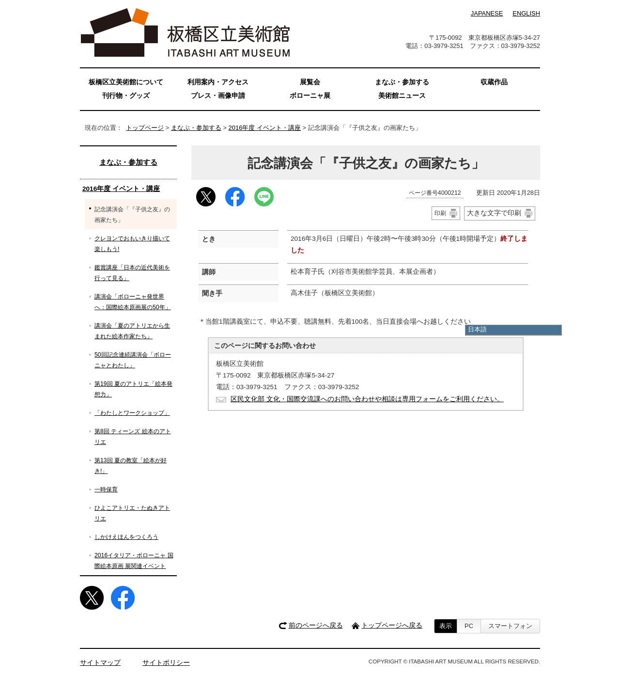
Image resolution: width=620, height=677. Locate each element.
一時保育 (106, 489)
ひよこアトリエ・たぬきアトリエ (132, 513)
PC (469, 626)
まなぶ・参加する (196, 127)
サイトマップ (100, 662)
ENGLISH (526, 13)
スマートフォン (510, 626)
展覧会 (310, 82)
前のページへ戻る (316, 625)
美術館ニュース (402, 95)
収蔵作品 (494, 82)
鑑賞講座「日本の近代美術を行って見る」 (132, 273)
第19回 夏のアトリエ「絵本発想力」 (133, 389)
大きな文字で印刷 (494, 213)
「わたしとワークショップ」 (132, 412)
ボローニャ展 (310, 95)
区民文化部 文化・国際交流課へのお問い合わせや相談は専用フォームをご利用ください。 (367, 399)
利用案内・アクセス (217, 82)
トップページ (145, 127)
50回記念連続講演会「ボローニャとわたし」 (132, 360)
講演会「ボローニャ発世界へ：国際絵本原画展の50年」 (132, 302)
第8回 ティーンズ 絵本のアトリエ (132, 436)
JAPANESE (487, 13)
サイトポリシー (166, 662)
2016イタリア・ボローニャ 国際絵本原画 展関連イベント (133, 560)
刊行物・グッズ (126, 95)
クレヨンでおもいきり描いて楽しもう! (132, 243)
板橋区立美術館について (126, 82)
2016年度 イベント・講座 (265, 127)
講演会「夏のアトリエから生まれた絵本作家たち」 (132, 331)
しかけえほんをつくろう (126, 537)
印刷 (440, 213)
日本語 (477, 329)
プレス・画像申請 (218, 95)
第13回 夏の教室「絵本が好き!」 (130, 465)
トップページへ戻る (391, 625)
